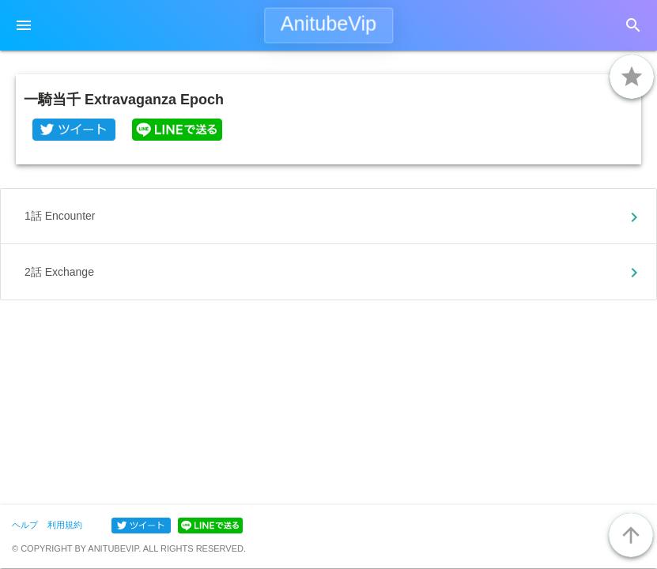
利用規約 (64, 524)
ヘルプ (25, 524)
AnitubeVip (328, 24)
